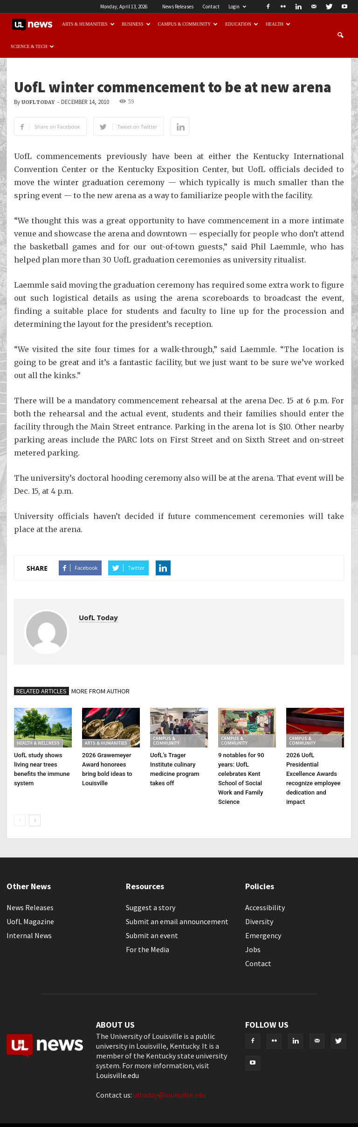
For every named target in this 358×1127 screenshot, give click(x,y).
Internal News (29, 935)
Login (237, 6)
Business (136, 24)
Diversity (259, 921)
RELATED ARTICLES (41, 691)
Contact (211, 6)
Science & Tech (33, 46)
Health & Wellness (38, 743)
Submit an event (152, 935)
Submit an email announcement (177, 921)
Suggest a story (150, 907)
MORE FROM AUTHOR (100, 691)
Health (278, 24)
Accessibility (265, 907)
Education (241, 24)
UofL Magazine (30, 921)
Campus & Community (188, 24)
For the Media (147, 949)
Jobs (253, 949)
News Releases (177, 6)
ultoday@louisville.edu (169, 1094)
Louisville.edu (117, 1075)
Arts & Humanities (88, 24)
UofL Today (38, 102)
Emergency (263, 935)
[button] (340, 35)
